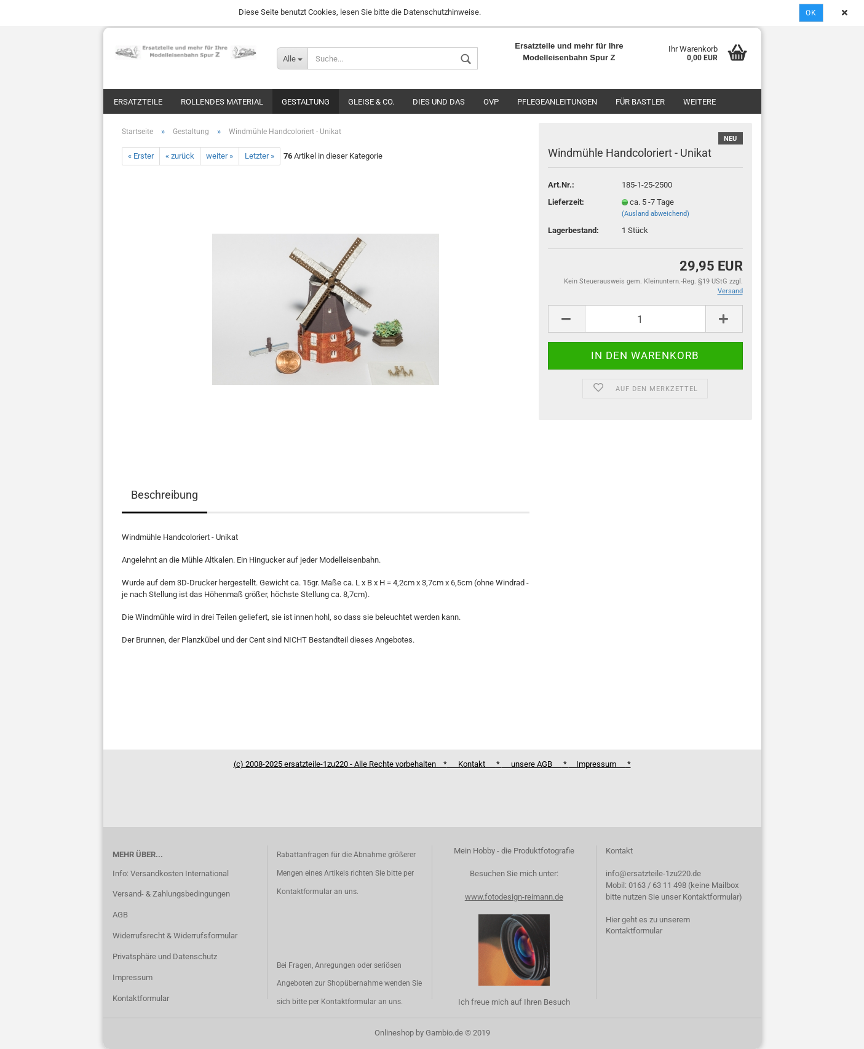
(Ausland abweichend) (655, 214)
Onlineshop (394, 1032)
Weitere (699, 101)
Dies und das (439, 101)
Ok (811, 13)
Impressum (133, 977)
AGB (120, 914)
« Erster (141, 155)
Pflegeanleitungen (557, 101)
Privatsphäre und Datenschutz (165, 956)
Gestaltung (306, 101)
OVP (491, 101)
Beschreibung (164, 494)
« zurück (179, 155)
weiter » (219, 155)
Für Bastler (640, 101)
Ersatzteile (138, 101)
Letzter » (259, 155)
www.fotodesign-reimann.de (514, 896)
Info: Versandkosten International (171, 873)
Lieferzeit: (566, 202)
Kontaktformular (141, 998)
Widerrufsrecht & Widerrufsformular (175, 935)
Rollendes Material (222, 101)
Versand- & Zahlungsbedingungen (171, 893)
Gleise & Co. (371, 101)
